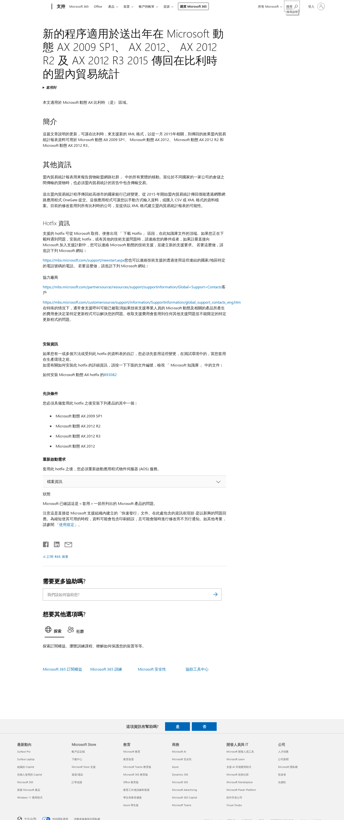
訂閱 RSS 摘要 (58, 556)
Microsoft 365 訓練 (106, 669)
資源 (166, 6)
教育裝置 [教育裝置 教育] (128, 759)
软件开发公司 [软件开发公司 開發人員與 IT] (234, 797)
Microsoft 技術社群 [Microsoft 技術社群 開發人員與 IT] (237, 774)
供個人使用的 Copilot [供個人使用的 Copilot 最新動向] (29, 774)
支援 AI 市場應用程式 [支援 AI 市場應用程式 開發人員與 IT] (238, 767)
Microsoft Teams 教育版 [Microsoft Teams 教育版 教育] (137, 767)
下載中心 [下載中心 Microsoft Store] (77, 759)
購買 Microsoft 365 (193, 6)
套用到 (51, 87)
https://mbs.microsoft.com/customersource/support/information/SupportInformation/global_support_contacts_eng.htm (142, 302)
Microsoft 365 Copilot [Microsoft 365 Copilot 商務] (184, 797)
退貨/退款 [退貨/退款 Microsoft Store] (77, 774)
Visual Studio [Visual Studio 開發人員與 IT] (234, 805)
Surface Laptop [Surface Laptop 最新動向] (25, 759)
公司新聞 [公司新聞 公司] (283, 759)
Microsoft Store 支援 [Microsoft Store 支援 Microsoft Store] (84, 767)
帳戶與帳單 (146, 6)
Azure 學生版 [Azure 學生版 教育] (131, 805)
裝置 (127, 6)
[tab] (54, 630)
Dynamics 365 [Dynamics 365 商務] (180, 774)
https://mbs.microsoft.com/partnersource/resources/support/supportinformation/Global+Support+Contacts (132, 286)
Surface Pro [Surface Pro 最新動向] (23, 751)
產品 (111, 6)
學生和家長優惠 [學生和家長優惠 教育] (132, 797)
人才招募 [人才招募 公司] (283, 751)
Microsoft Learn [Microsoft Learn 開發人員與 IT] (235, 759)
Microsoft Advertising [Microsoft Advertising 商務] (184, 790)
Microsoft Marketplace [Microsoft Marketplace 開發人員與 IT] (239, 782)
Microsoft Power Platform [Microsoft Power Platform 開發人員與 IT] (241, 790)
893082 (110, 374)
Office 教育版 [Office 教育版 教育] (131, 782)
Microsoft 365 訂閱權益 (62, 669)
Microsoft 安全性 (152, 669)
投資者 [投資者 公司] (282, 774)
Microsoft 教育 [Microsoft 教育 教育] (131, 751)
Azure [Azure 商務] (175, 767)
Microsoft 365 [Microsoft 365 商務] (180, 782)
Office (98, 6)
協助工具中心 (197, 669)
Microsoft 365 (79, 6)
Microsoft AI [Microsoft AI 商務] (179, 751)
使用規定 (66, 524)
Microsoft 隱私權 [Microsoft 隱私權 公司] (288, 767)
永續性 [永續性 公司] (282, 782)
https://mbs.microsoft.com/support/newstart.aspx (83, 259)
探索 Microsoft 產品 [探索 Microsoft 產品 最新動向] (28, 790)
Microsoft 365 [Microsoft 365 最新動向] (25, 782)
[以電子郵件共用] (66, 543)
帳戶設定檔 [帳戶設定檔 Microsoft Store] (78, 751)
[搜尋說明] (292, 6)
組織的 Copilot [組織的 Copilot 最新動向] (25, 767)
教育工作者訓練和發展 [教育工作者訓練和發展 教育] (136, 790)
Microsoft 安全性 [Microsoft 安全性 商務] (182, 759)
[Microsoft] (33, 6)
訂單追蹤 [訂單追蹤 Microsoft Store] (77, 782)
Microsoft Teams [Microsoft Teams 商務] (181, 805)
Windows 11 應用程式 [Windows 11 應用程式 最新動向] (30, 797)
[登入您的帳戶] (316, 6)
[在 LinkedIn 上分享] (54, 543)
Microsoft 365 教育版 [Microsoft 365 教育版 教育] (135, 774)
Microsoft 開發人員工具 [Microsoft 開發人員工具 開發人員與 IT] (240, 751)
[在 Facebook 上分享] (46, 543)
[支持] (60, 6)
